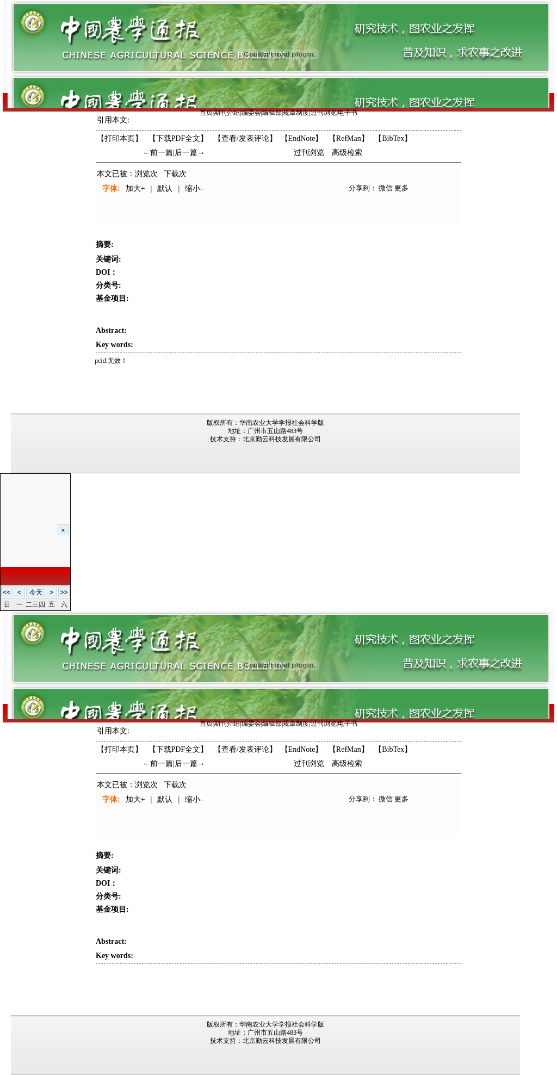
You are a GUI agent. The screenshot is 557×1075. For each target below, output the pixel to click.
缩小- (194, 188)
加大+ (135, 188)
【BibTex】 (393, 138)
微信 (386, 188)
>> (63, 592)
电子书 (347, 112)
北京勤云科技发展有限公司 (282, 439)
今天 (35, 592)
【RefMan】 (349, 138)
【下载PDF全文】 (178, 138)
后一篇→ (190, 153)
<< (6, 592)
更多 (401, 188)
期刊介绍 (227, 112)
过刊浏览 (324, 112)
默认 (164, 188)
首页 (206, 112)
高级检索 (347, 153)
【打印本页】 (120, 138)
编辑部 (272, 112)
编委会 (251, 112)
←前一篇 (158, 153)
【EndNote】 (302, 138)
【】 (245, 138)
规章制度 (296, 112)
